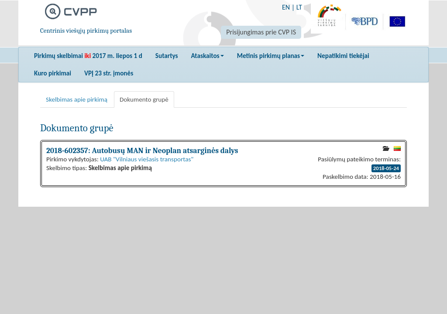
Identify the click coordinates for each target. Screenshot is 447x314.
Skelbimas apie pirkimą (76, 99)
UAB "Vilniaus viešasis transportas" (146, 159)
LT (299, 7)
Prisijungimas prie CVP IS (261, 32)
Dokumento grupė (144, 99)
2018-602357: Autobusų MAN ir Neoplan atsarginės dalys (142, 150)
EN (286, 7)
